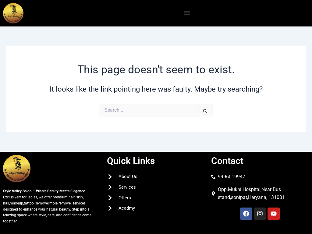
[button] (187, 13)
